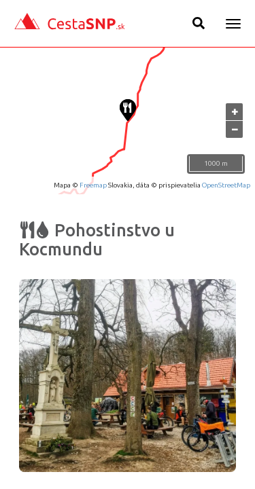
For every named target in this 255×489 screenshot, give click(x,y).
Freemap (93, 185)
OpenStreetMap (226, 185)
